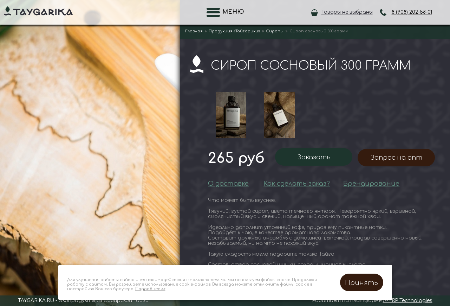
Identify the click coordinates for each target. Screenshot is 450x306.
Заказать (314, 157)
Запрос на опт (396, 157)
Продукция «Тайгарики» (234, 31)
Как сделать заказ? (296, 183)
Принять (361, 282)
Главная (194, 31)
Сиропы (274, 31)
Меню (231, 12)
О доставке (228, 183)
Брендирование (371, 183)
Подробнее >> (150, 289)
